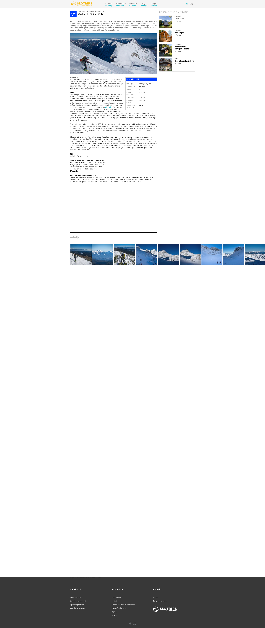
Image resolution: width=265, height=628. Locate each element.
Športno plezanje (77, 605)
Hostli (114, 615)
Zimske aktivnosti (77, 608)
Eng (191, 4)
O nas (155, 598)
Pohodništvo (75, 598)
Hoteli (114, 601)
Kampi (114, 612)
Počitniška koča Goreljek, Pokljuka (182, 48)
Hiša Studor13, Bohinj (184, 61)
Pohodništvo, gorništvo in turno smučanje (91, 11)
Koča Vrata (179, 18)
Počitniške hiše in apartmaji (123, 605)
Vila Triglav (179, 32)
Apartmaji (177, 16)
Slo (187, 4)
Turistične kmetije (119, 608)
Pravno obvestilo (160, 601)
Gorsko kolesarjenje (78, 601)
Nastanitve (116, 598)
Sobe (176, 59)
